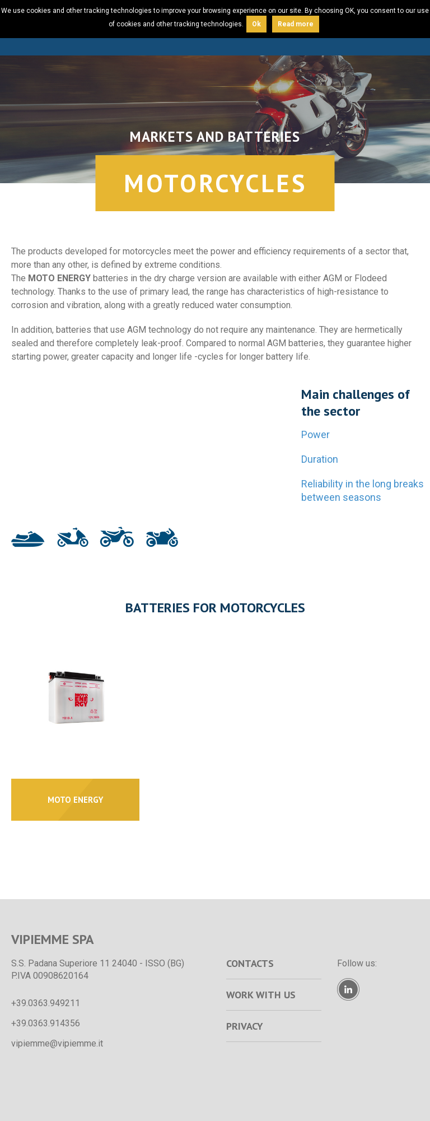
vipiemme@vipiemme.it (57, 1043)
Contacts (250, 963)
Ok (256, 24)
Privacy (244, 1026)
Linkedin (348, 989)
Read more (296, 24)
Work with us (261, 994)
